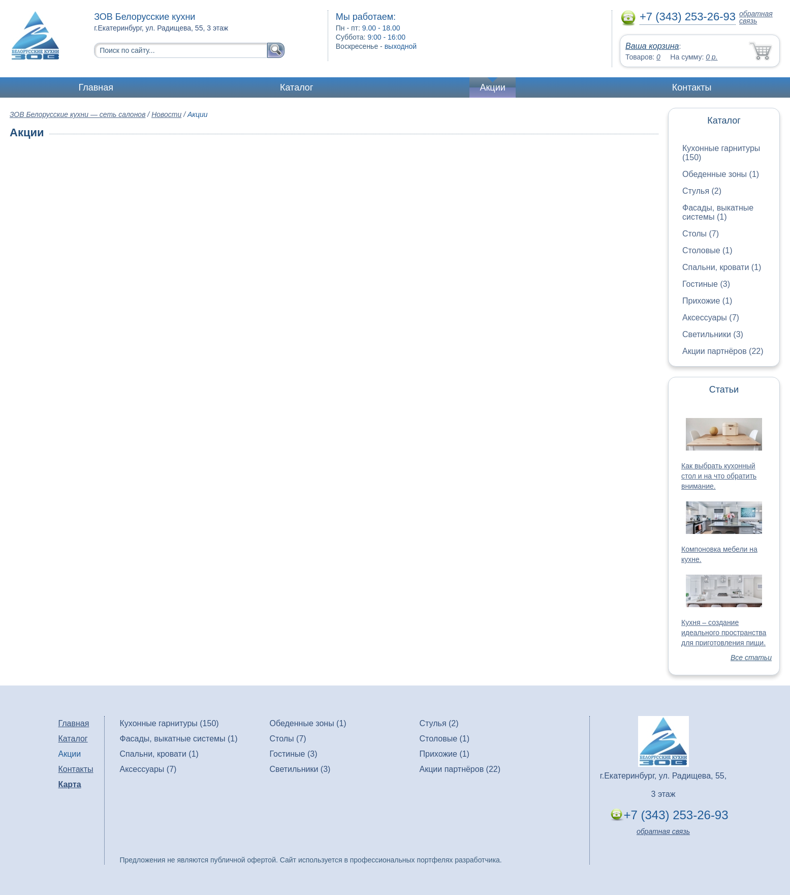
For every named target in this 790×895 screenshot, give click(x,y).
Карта (69, 784)
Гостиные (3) (706, 284)
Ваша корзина (652, 46)
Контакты (692, 87)
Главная (96, 87)
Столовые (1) (707, 250)
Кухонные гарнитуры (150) (169, 723)
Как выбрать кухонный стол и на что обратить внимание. (718, 476)
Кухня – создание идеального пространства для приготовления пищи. (723, 632)
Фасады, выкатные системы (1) (717, 212)
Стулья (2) (701, 191)
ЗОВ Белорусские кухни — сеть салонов (77, 114)
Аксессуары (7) (710, 317)
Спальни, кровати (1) (721, 267)
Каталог (296, 87)
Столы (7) (700, 233)
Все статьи (751, 657)
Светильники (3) (712, 334)
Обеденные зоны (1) (720, 174)
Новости (166, 114)
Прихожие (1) (707, 300)
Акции (492, 87)
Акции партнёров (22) (723, 351)
